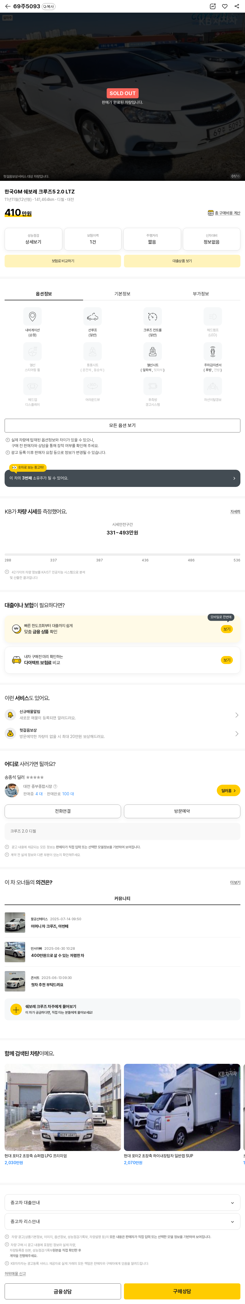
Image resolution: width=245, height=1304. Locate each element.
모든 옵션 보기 (122, 425)
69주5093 (34, 6)
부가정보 (201, 294)
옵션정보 (44, 294)
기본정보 (122, 294)
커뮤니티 (122, 898)
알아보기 (122, 629)
